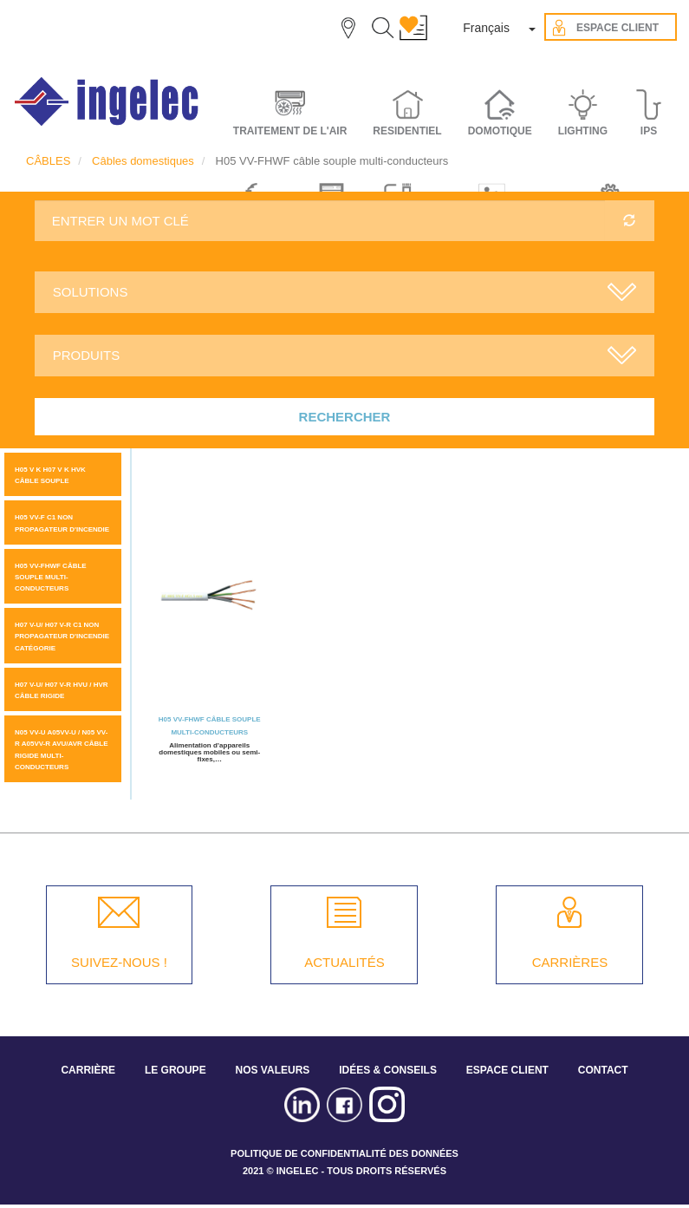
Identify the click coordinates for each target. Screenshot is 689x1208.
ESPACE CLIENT (507, 1070)
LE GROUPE (175, 1070)
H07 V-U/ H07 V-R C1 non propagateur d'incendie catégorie (62, 636)
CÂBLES (48, 160)
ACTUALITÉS (344, 962)
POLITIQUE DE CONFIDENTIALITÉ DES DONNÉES (344, 1153)
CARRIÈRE (88, 1070)
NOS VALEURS (273, 1070)
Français (486, 28)
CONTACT (603, 1070)
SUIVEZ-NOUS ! (119, 962)
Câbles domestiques (143, 160)
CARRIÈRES (570, 962)
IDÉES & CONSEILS (388, 1070)
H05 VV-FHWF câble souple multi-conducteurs (51, 577)
